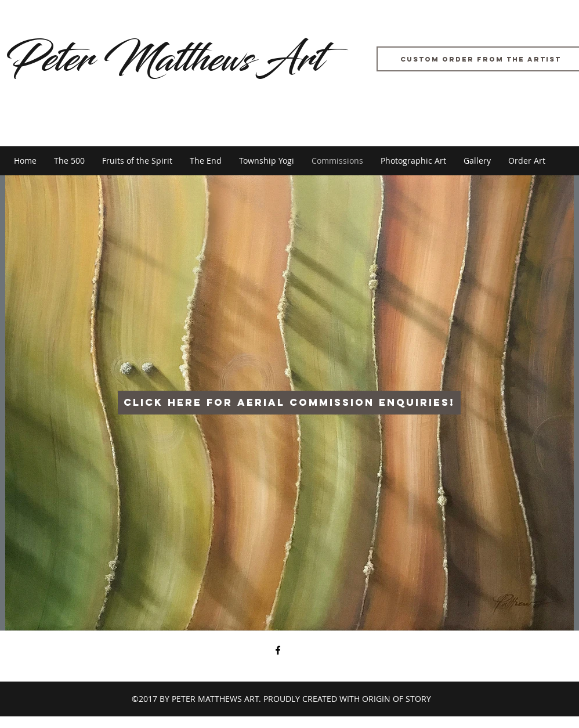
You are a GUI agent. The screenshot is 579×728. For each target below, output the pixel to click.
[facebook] (278, 650)
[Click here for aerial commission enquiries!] (289, 403)
